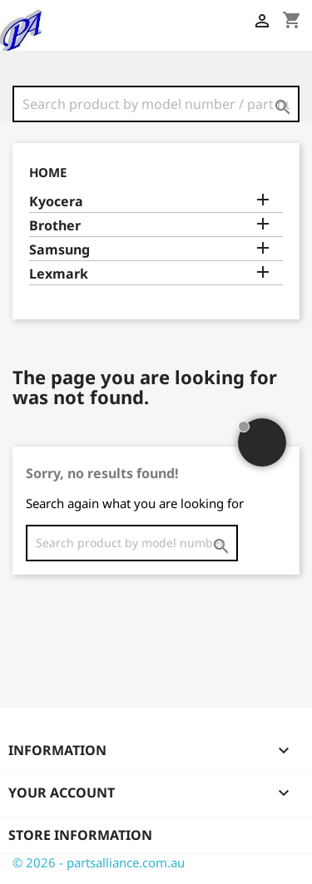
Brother (55, 226)
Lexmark (58, 274)
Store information (80, 835)
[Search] (156, 104)
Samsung (59, 250)
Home (48, 172)
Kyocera (56, 201)
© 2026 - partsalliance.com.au (98, 862)
